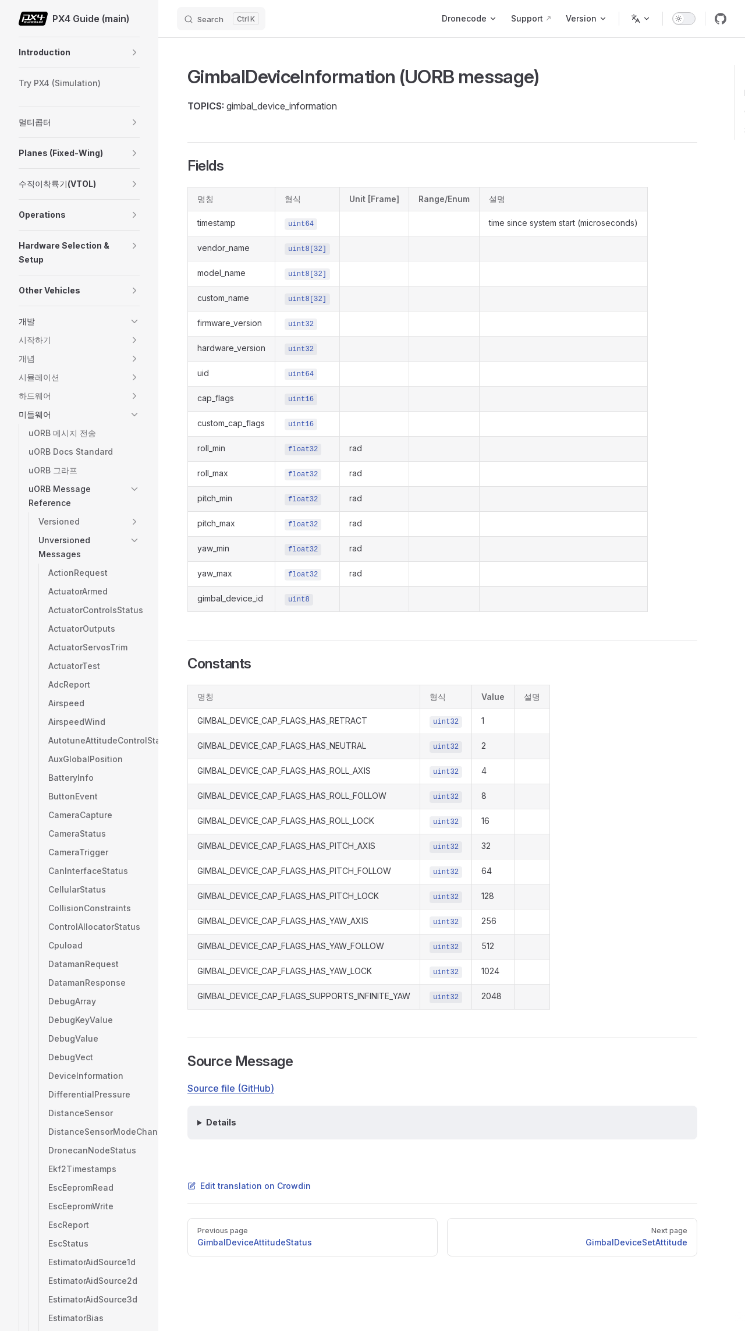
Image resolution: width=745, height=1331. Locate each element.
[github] (720, 18)
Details (221, 1122)
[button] (134, 52)
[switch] (684, 18)
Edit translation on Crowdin (249, 1186)
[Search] (221, 18)
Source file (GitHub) (230, 1088)
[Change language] (641, 18)
